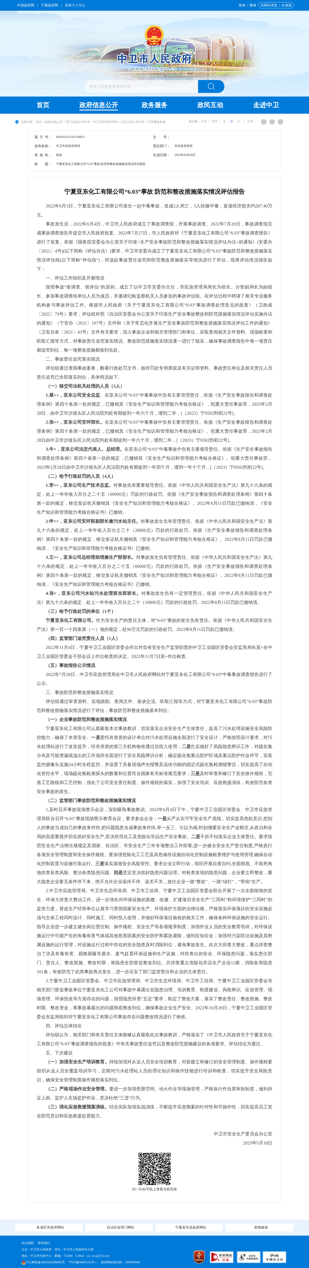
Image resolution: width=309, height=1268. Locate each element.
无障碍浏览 (268, 5)
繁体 (253, 5)
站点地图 (27, 1243)
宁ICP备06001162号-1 (83, 1262)
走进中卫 (266, 105)
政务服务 (154, 105)
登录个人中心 (75, 5)
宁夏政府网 (49, 5)
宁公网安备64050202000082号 (43, 1262)
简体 (242, 5)
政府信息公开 (98, 105)
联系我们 (44, 1243)
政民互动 (210, 105)
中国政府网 (25, 5)
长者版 (287, 5)
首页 (42, 105)
